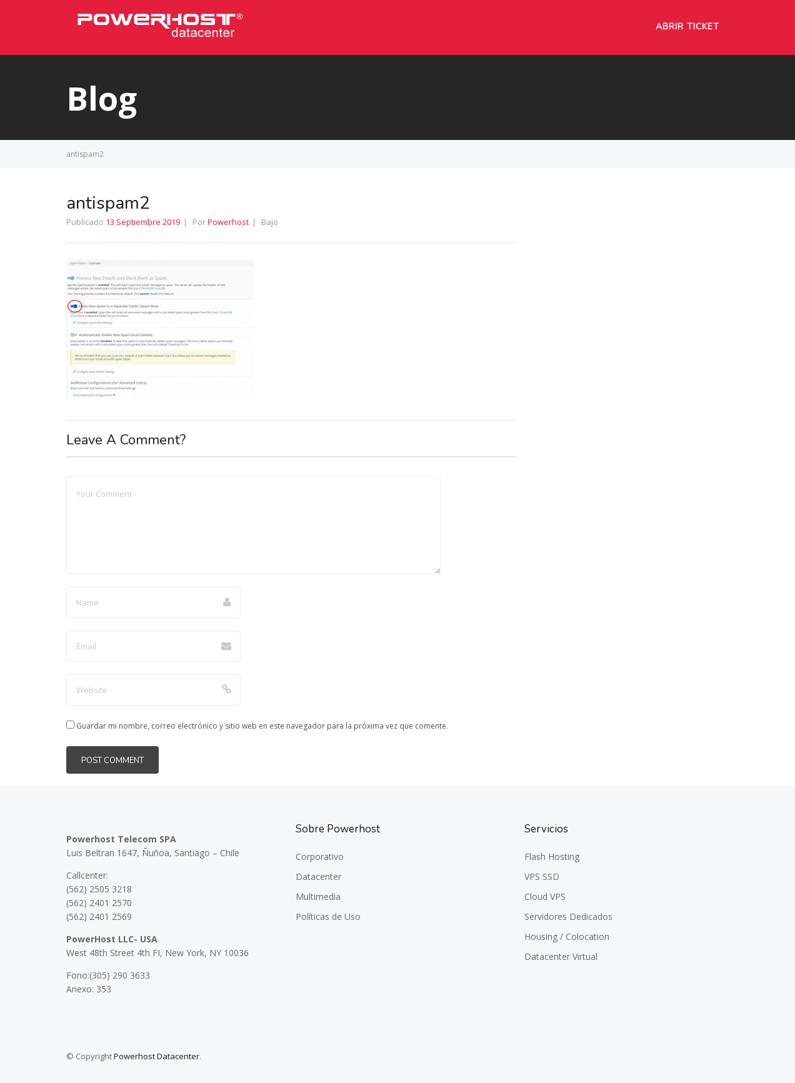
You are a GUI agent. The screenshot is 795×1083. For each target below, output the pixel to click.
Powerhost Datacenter (156, 1056)
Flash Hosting (551, 856)
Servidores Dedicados (568, 916)
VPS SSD (541, 876)
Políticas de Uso (328, 916)
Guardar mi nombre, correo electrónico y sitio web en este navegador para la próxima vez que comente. (262, 726)
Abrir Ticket (687, 26)
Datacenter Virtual (561, 956)
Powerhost (228, 221)
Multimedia (318, 896)
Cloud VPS (545, 896)
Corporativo (320, 856)
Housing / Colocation (566, 936)
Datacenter (318, 876)
